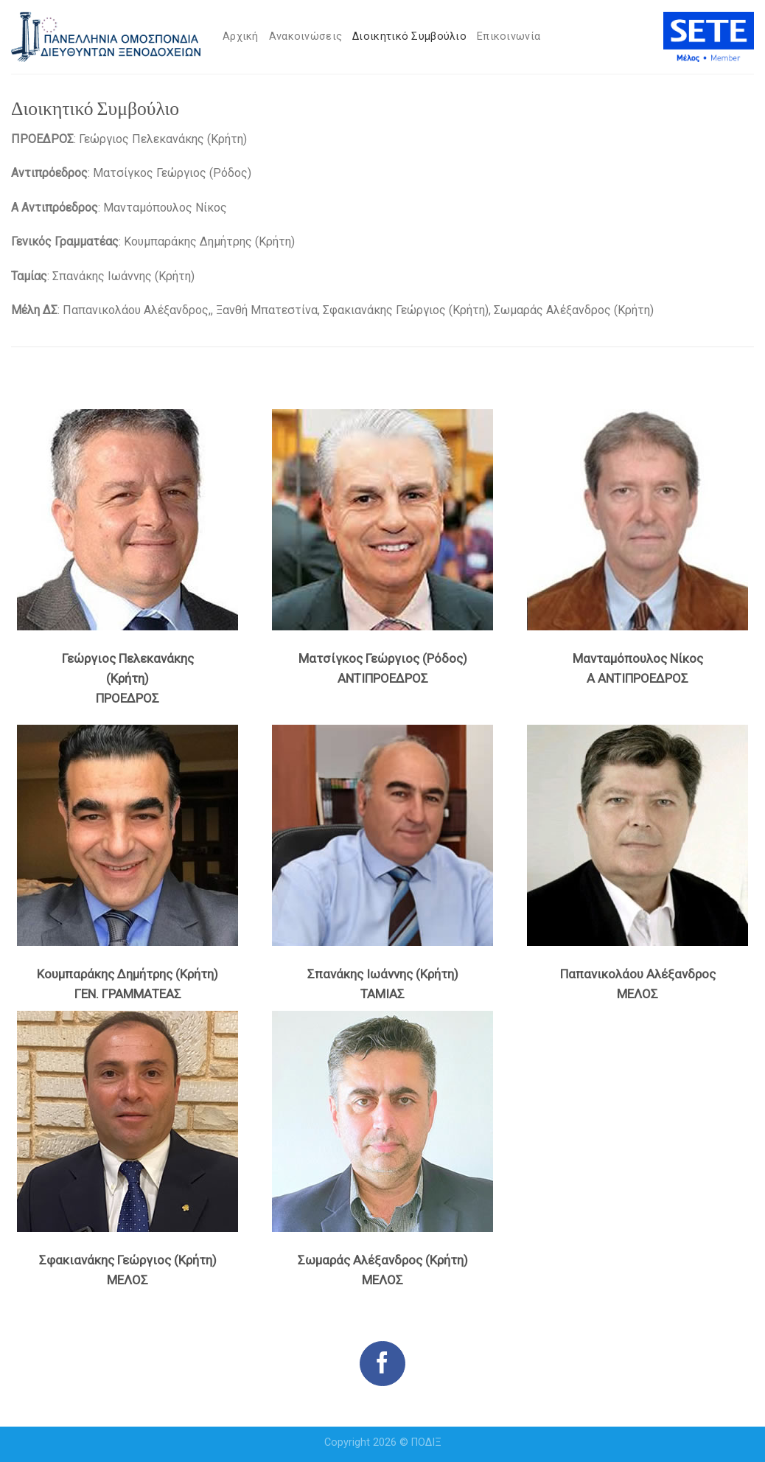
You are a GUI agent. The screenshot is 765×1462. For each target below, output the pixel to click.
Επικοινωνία (508, 36)
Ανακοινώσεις (305, 36)
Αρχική (241, 36)
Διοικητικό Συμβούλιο (409, 36)
